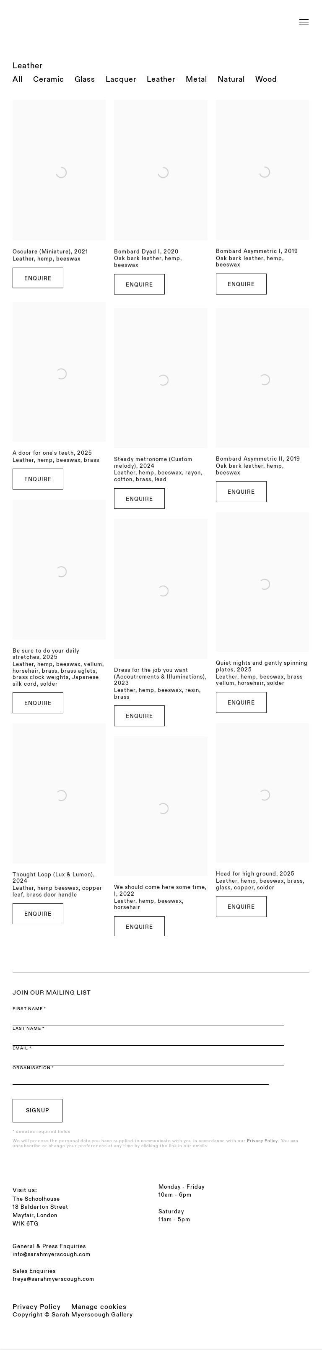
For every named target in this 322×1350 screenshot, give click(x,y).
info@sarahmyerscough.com (52, 1254)
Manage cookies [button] (99, 1307)
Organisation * (33, 1067)
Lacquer (121, 79)
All (18, 79)
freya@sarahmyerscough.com (53, 1279)
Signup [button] (37, 1110)
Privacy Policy (262, 1140)
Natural (231, 79)
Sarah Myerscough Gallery (88, 17)
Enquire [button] (38, 292)
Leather (28, 66)
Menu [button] (303, 18)
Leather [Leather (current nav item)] (161, 79)
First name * (29, 1008)
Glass (85, 79)
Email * (22, 1048)
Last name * (28, 1028)
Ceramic (48, 79)
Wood (266, 79)
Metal (196, 79)
